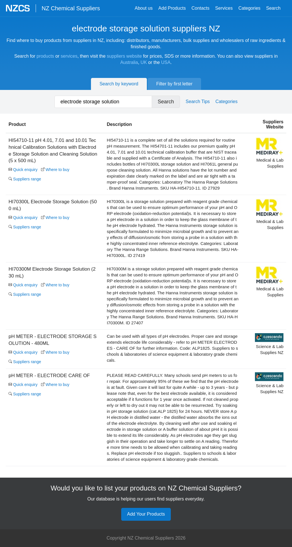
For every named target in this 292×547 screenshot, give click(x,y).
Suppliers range (25, 179)
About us (144, 8)
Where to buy (55, 169)
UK (144, 62)
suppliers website (124, 56)
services (69, 56)
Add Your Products (146, 514)
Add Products (172, 8)
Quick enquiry (23, 169)
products (45, 56)
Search (273, 8)
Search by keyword (119, 83)
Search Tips (198, 101)
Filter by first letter (174, 83)
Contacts (200, 8)
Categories (249, 8)
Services (224, 8)
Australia (129, 62)
